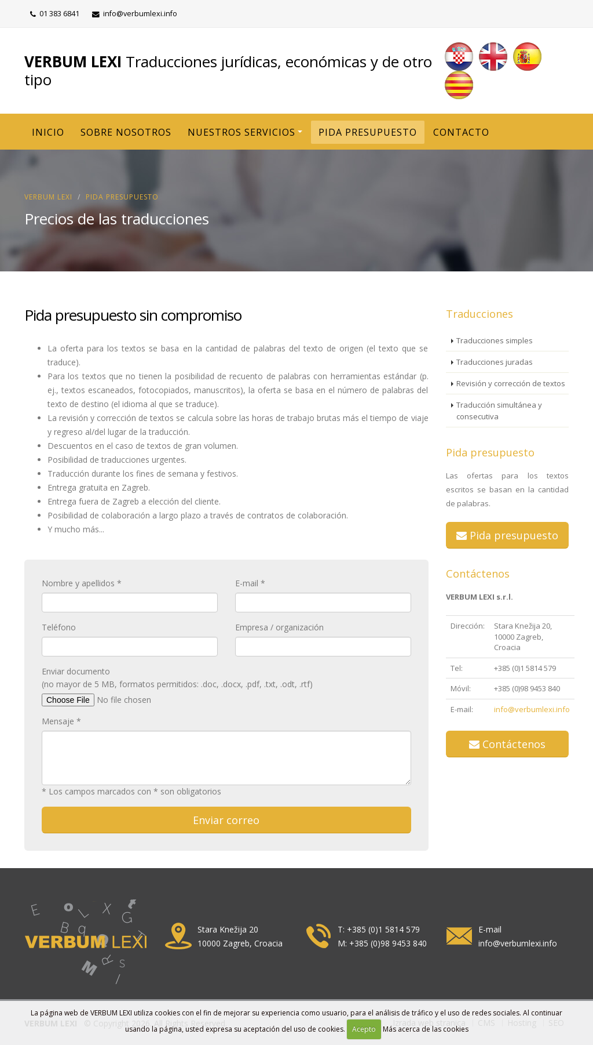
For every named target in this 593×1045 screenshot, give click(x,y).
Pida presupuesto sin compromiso (132, 314)
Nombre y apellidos (78, 583)
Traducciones (479, 314)
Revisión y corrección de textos (510, 383)
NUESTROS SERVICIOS (241, 132)
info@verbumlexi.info (532, 709)
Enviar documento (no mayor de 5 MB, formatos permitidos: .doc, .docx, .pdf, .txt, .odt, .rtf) (177, 678)
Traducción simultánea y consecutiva (499, 411)
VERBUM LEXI (48, 197)
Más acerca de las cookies (425, 1029)
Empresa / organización (279, 627)
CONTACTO (461, 132)
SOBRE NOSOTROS (125, 132)
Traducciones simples (494, 340)
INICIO (48, 132)
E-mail (246, 583)
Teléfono (59, 627)
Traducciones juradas (494, 362)
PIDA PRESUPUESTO (368, 132)
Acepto (364, 1029)
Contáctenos (478, 573)
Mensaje (58, 721)
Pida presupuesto (122, 197)
